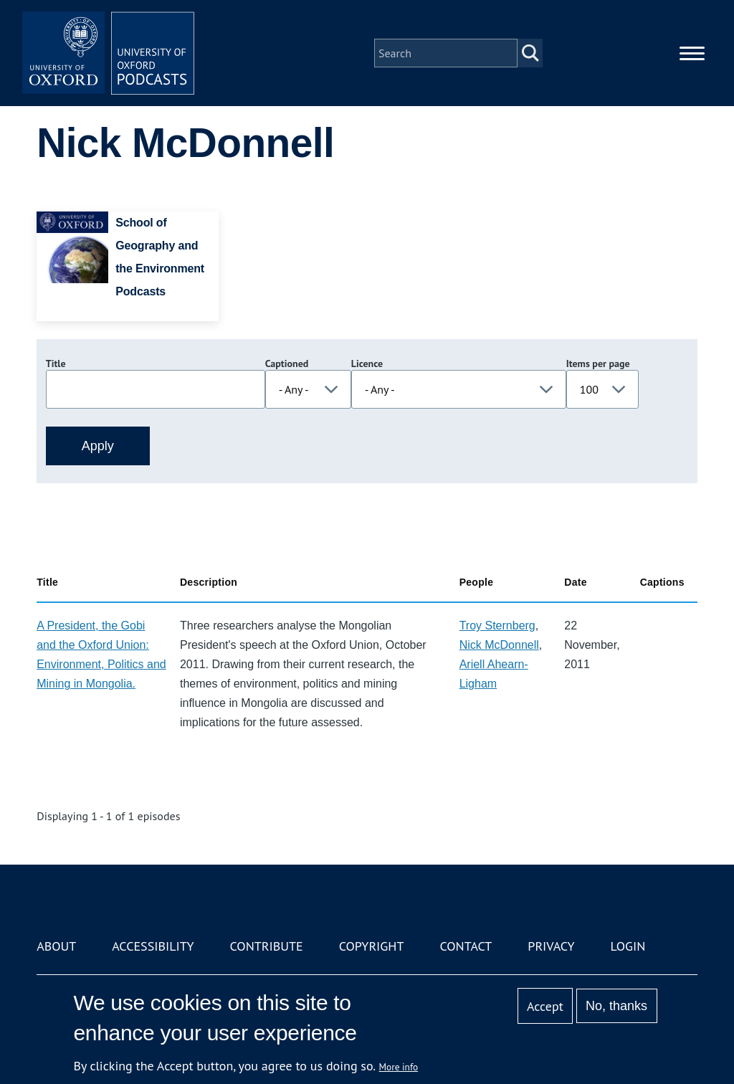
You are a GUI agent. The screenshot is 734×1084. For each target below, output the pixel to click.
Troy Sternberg (497, 625)
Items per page (598, 363)
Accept (545, 1006)
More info (399, 1066)
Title (56, 363)
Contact (465, 946)
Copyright (371, 946)
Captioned (287, 363)
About (56, 946)
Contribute (266, 946)
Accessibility (153, 946)
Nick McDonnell (499, 645)
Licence (367, 363)
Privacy (551, 946)
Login (628, 946)
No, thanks (616, 1006)
